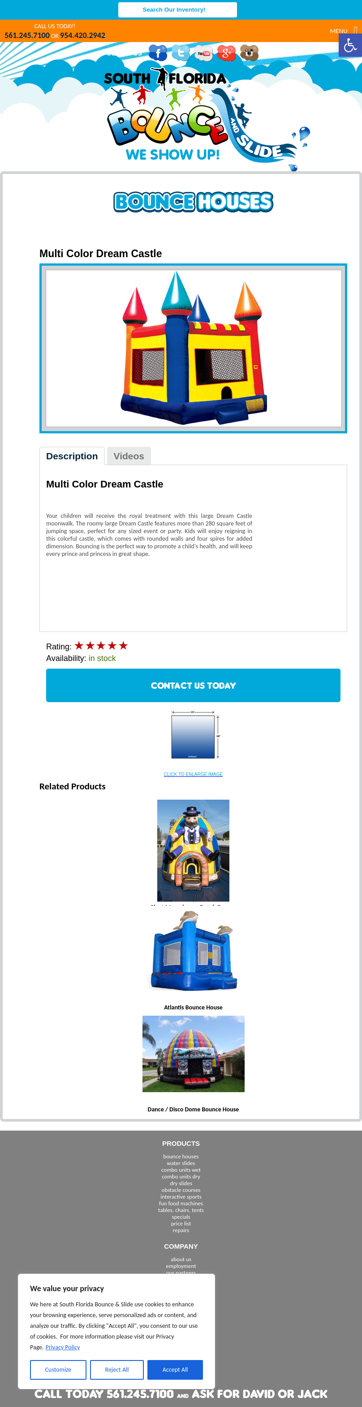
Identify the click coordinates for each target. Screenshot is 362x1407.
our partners (181, 1272)
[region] (116, 1331)
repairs (181, 1230)
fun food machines (181, 1203)
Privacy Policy (63, 1347)
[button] (350, 45)
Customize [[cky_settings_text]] (58, 1369)
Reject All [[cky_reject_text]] (117, 1369)
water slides (181, 1163)
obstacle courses (181, 1190)
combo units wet (181, 1169)
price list (181, 1223)
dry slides (181, 1183)
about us (181, 1259)
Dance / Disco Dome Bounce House (193, 1109)
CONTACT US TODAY (193, 685)
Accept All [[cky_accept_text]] (175, 1369)
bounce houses (180, 1156)
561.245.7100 (27, 35)
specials (181, 1216)
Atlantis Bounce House (193, 1007)
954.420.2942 (82, 35)
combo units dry (181, 1176)
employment (181, 1266)
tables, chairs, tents (181, 1210)
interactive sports (181, 1196)
